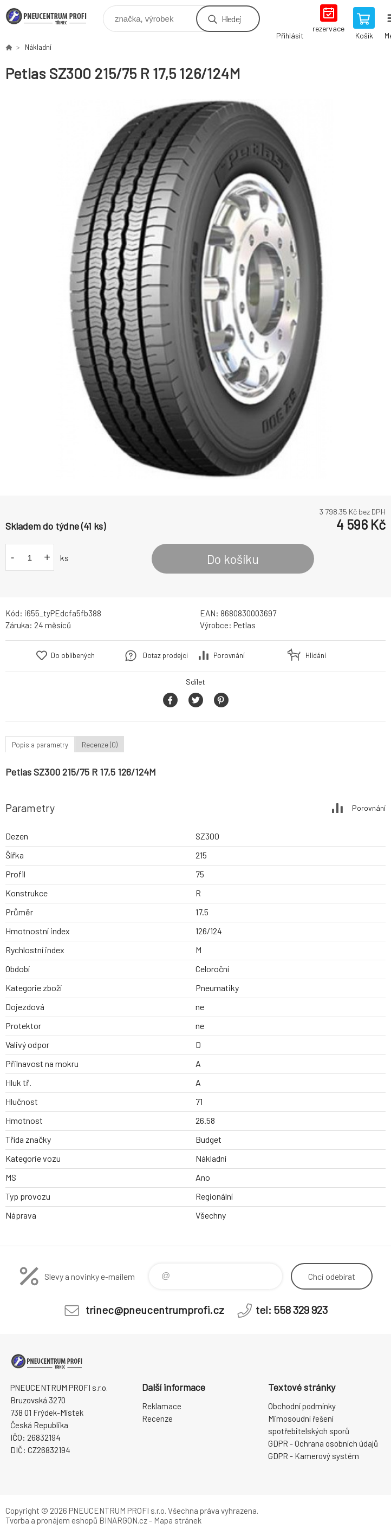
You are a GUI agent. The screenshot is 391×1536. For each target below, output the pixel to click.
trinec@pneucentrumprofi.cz (155, 1309)
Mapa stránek (177, 1520)
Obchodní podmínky (302, 1406)
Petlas (244, 625)
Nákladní (38, 47)
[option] (195, 289)
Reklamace (161, 1406)
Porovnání (229, 655)
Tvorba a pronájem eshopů (51, 1520)
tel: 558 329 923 (292, 1309)
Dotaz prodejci (165, 655)
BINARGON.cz (123, 1520)
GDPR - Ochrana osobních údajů (323, 1443)
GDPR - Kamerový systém (313, 1456)
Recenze (157, 1418)
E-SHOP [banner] (53, 16)
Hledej (231, 19)
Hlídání (315, 655)
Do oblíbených (73, 655)
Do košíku (233, 559)
